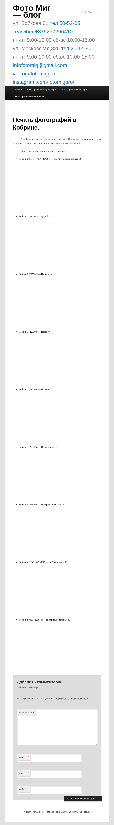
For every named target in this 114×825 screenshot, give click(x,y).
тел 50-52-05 (64, 23)
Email (24, 773)
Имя (24, 757)
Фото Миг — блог (32, 11)
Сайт (21, 789)
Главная (18, 89)
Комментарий (26, 712)
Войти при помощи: (28, 687)
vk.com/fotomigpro (34, 74)
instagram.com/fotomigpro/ (43, 82)
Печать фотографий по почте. (29, 96)
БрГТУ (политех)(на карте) (75, 89)
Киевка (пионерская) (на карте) (42, 89)
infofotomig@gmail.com (40, 65)
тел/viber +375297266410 (43, 31)
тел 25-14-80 (76, 48)
